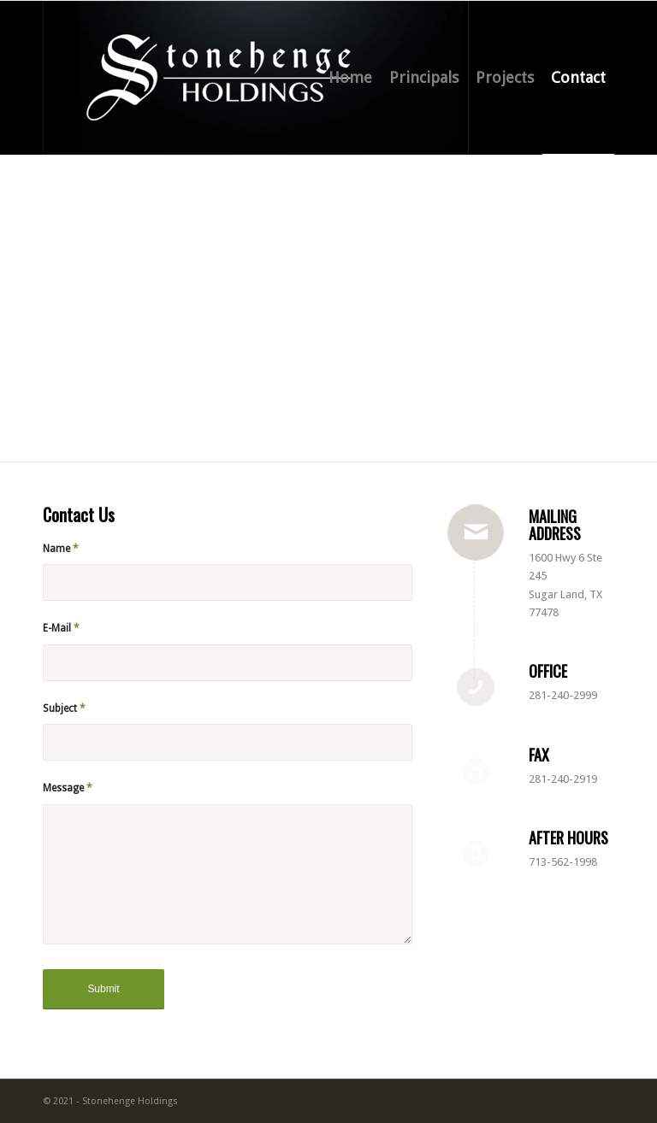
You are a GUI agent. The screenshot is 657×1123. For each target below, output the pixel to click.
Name (61, 549)
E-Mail (61, 628)
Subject (64, 708)
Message (67, 788)
